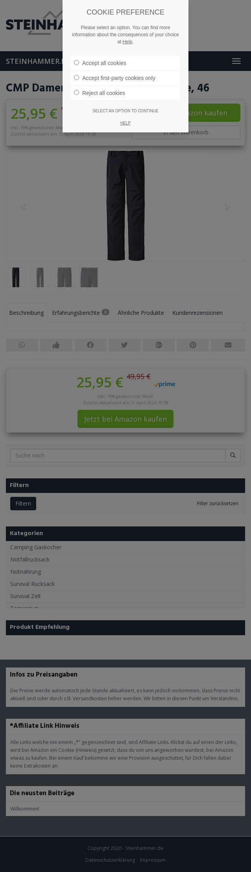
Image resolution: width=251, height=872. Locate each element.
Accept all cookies (100, 51)
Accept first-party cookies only (114, 66)
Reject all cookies (99, 81)
